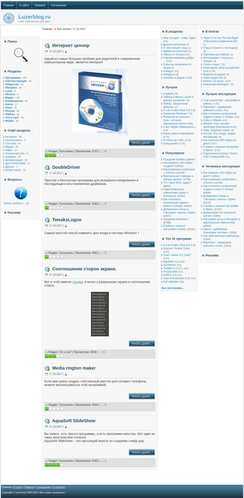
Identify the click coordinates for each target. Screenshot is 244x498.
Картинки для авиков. (216, 54)
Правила (29, 487)
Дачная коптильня (174, 44)
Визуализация (14, 160)
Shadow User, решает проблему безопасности (218, 125)
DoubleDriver (66, 167)
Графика (10, 156)
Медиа (9, 146)
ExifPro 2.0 (169, 275)
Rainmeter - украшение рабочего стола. (217, 108)
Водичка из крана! (214, 74)
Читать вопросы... (15, 203)
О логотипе (58, 487)
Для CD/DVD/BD (15, 163)
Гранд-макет (171, 143)
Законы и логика (173, 54)
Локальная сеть (15, 153)
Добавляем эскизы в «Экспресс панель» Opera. (179, 211)
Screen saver (13, 170)
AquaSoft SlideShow (74, 420)
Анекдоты (169, 74)
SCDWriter (169, 265)
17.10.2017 (55, 51)
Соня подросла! (213, 77)
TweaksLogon (67, 219)
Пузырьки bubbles (174, 159)
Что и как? (65, 352)
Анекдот (168, 71)
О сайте (17, 487)
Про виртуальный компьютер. (221, 235)
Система (10, 143)
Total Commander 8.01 (176, 278)
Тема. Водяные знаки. (216, 130)
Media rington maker (74, 368)
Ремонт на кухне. (213, 81)
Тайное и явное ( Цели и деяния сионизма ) (178, 98)
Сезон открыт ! (212, 64)
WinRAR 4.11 (171, 261)
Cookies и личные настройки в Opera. (175, 227)
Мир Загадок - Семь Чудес (179, 37)
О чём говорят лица (175, 47)
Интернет (11, 136)
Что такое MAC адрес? (177, 182)
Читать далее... (142, 142)
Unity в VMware (213, 120)
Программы (66, 151)
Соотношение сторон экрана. (84, 268)
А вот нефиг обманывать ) (179, 126)
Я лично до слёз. (173, 140)
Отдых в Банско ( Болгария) (220, 47)
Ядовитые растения (175, 51)
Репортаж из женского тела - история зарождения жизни (177, 120)
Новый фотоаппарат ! (216, 84)
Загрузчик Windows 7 (176, 113)
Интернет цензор (70, 45)
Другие (9, 166)
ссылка (78, 282)
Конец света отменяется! (178, 133)
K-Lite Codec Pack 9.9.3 (177, 110)
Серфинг (168, 93)
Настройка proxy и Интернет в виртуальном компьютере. (221, 221)
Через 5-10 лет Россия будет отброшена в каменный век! (221, 39)
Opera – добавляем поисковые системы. (215, 231)
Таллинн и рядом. (174, 77)
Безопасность (13, 140)
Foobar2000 (170, 271)
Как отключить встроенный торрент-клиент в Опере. (176, 202)
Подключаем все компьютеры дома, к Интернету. (175, 193)
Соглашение (43, 487)
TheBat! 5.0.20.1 (173, 268)
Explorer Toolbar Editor (176, 248)
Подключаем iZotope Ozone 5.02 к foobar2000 (220, 155)
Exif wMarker (171, 281)
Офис (8, 150)
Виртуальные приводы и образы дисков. (178, 177)
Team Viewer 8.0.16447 (177, 255)
